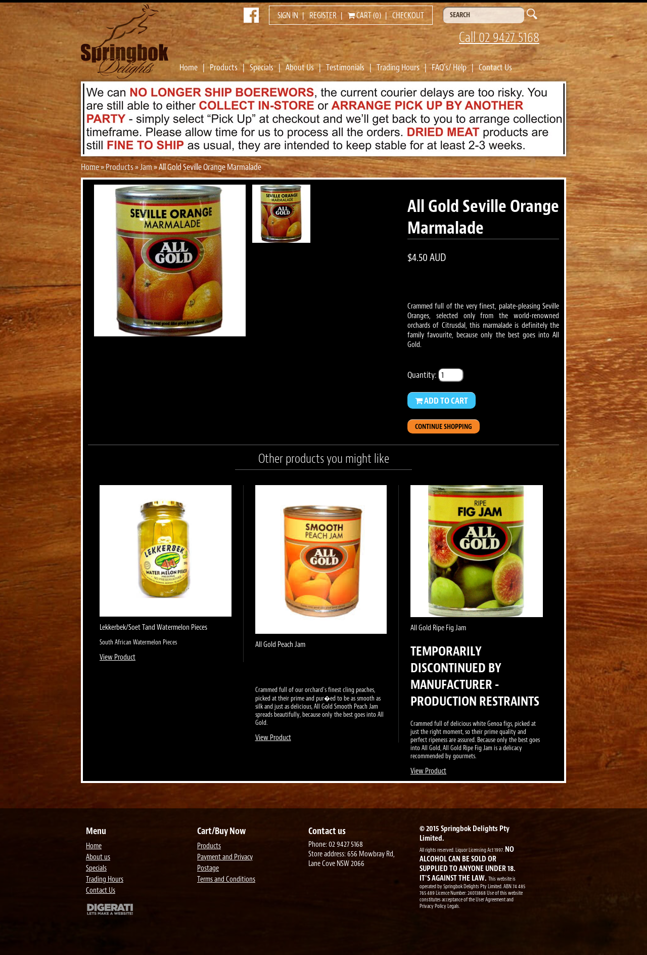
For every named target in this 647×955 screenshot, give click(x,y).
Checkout (408, 16)
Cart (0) (364, 16)
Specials (261, 67)
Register (323, 16)
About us (98, 857)
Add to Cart (441, 400)
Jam (146, 166)
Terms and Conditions (226, 879)
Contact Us (495, 67)
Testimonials (345, 67)
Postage (208, 868)
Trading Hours (398, 67)
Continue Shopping (443, 426)
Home (188, 67)
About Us (300, 67)
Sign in (288, 16)
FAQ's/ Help (449, 67)
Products (224, 67)
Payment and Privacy (225, 857)
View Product (117, 657)
